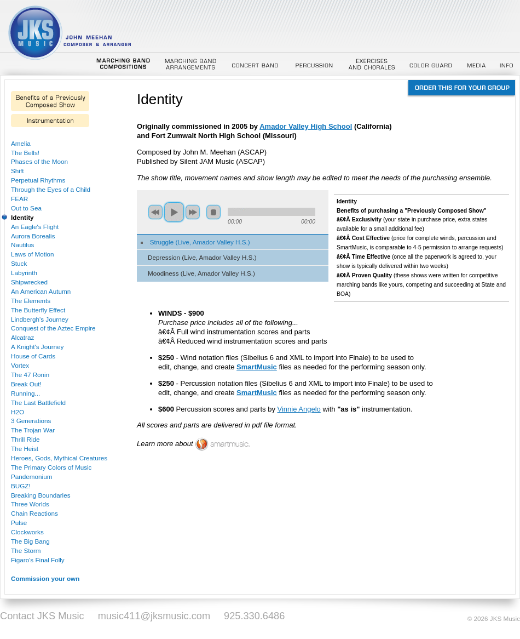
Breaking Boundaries (41, 495)
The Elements (30, 300)
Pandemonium (31, 476)
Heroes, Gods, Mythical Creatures (59, 457)
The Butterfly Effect (38, 309)
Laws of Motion (32, 254)
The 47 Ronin (30, 374)
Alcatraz (22, 337)
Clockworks (27, 531)
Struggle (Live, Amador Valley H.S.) (200, 242)
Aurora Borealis (33, 235)
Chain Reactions (34, 513)
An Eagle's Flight (35, 226)
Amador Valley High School (305, 126)
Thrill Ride (25, 439)
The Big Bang (30, 541)
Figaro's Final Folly (38, 559)
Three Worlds (30, 503)
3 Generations (31, 420)
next (192, 212)
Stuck (19, 263)
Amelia (21, 143)
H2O (17, 411)
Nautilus (22, 244)
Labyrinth (24, 272)
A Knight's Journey (37, 346)
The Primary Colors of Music (51, 467)
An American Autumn (41, 291)
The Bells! (25, 152)
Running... (25, 393)
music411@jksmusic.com (154, 616)
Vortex (20, 365)
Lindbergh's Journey (39, 319)
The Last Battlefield (38, 402)
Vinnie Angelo (299, 409)
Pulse (19, 522)
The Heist (24, 448)
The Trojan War (33, 429)
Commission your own (45, 578)
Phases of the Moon (39, 161)
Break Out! (26, 383)
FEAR (19, 198)
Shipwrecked (29, 282)
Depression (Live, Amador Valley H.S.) (202, 257)
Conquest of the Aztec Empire (53, 328)
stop (213, 212)
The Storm (26, 550)
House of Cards (33, 356)
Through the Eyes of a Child (50, 189)
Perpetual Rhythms (38, 180)
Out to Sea (26, 208)
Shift (17, 170)
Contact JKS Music (42, 616)
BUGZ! (21, 485)
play (174, 212)
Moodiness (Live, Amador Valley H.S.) (201, 273)
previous (155, 212)
